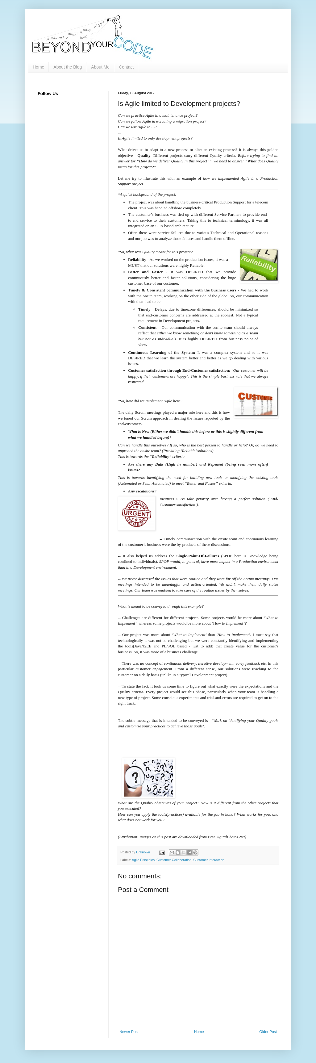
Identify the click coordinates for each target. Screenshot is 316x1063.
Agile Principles (143, 860)
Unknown (143, 852)
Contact (126, 67)
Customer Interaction (208, 860)
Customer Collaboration (173, 860)
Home (38, 67)
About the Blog (67, 67)
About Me (100, 67)
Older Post (268, 1032)
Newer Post (129, 1032)
